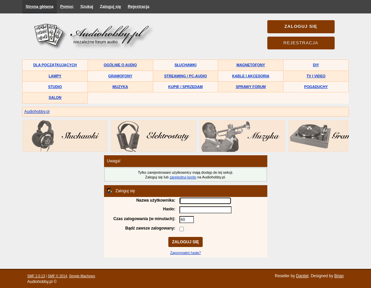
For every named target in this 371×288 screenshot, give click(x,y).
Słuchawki (185, 65)
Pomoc (67, 6)
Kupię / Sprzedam (185, 87)
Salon (55, 97)
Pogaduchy (316, 87)
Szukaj (86, 6)
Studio (55, 87)
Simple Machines (82, 276)
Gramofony (120, 76)
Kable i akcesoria (251, 76)
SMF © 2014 (57, 276)
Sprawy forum (251, 87)
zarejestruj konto (183, 177)
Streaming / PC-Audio (185, 76)
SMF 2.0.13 (36, 276)
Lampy (55, 76)
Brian (339, 276)
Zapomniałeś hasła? (185, 253)
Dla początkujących (55, 65)
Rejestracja (138, 6)
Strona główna (40, 6)
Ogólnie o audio (120, 65)
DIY (316, 65)
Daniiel (302, 276)
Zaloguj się (110, 6)
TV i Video (315, 76)
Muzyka (120, 87)
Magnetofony (250, 65)
